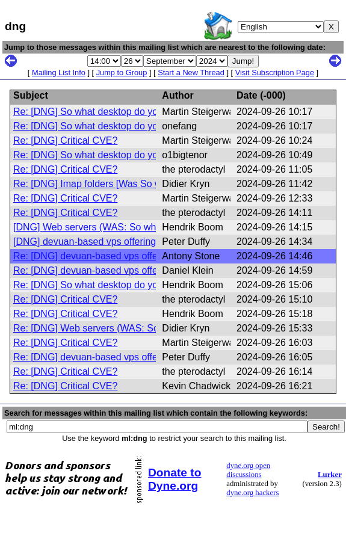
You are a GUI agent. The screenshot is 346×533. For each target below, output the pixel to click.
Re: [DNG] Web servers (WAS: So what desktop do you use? (143, 328)
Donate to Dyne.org (174, 479)
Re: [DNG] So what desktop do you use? (100, 111)
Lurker (330, 474)
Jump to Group (121, 72)
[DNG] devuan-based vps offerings (87, 241)
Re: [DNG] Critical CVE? (65, 140)
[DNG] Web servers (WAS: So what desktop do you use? (134, 227)
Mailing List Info (58, 72)
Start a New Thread (191, 72)
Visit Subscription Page (274, 72)
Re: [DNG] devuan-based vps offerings (96, 256)
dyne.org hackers (252, 492)
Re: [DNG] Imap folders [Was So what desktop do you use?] (141, 184)
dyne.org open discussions (248, 470)
